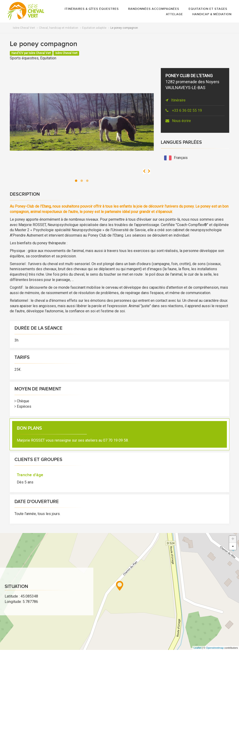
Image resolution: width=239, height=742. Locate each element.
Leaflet (197, 647)
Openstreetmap (215, 647)
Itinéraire (175, 100)
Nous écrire (178, 121)
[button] (76, 180)
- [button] (232, 546)
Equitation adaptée (94, 27)
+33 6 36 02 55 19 (183, 110)
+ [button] (232, 539)
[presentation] (144, 171)
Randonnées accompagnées (153, 9)
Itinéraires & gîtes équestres (92, 9)
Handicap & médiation (212, 14)
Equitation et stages (208, 9)
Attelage (174, 14)
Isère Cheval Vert (24, 27)
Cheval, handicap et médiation (58, 27)
